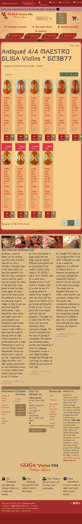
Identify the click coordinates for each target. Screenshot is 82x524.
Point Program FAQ (5, 421)
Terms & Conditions (5, 406)
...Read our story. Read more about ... (71, 457)
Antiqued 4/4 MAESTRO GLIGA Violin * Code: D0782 (61, 111)
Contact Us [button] (37, 430)
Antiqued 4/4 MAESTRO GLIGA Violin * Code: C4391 (20, 182)
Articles (52, 423)
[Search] (42, 18)
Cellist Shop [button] (50, 35)
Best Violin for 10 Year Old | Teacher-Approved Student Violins (53, 411)
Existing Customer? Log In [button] (21, 410)
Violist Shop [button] (33, 35)
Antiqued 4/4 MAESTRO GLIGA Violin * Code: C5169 (34, 182)
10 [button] (66, 74)
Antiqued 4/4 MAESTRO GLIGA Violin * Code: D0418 (7, 111)
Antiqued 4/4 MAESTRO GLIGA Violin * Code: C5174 (48, 182)
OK (58, 9)
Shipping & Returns (6, 412)
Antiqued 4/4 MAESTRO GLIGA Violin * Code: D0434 (20, 111)
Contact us (68, 484)
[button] (53, 2)
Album (51, 427)
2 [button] (61, 74)
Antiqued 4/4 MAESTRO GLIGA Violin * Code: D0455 (34, 111)
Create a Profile (18, 399)
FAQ (51, 395)
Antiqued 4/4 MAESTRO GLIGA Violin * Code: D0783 (75, 111)
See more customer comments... (41, 388)
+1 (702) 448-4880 (61, 18)
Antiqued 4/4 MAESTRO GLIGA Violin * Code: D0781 (48, 111)
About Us (52, 400)
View (7, 138)
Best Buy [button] (28, 3)
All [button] (76, 74)
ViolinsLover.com (10, 3)
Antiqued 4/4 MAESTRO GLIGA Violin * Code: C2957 (7, 182)
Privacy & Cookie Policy (5, 398)
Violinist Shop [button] (14, 35)
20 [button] (71, 74)
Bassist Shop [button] (67, 35)
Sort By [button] (8, 74)
